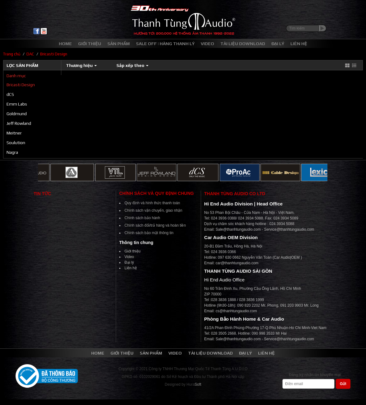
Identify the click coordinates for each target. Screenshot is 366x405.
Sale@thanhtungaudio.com (238, 229)
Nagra (12, 152)
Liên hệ (130, 268)
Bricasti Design (21, 84)
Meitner (14, 132)
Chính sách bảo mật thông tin (148, 233)
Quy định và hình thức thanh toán (152, 203)
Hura (193, 384)
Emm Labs (17, 103)
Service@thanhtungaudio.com (289, 229)
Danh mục (16, 75)
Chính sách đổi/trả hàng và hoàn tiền (155, 225)
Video (129, 257)
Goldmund (17, 113)
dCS (10, 94)
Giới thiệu (132, 251)
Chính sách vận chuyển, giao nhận (153, 210)
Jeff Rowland (19, 123)
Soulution (16, 142)
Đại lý (129, 262)
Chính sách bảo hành (142, 218)
